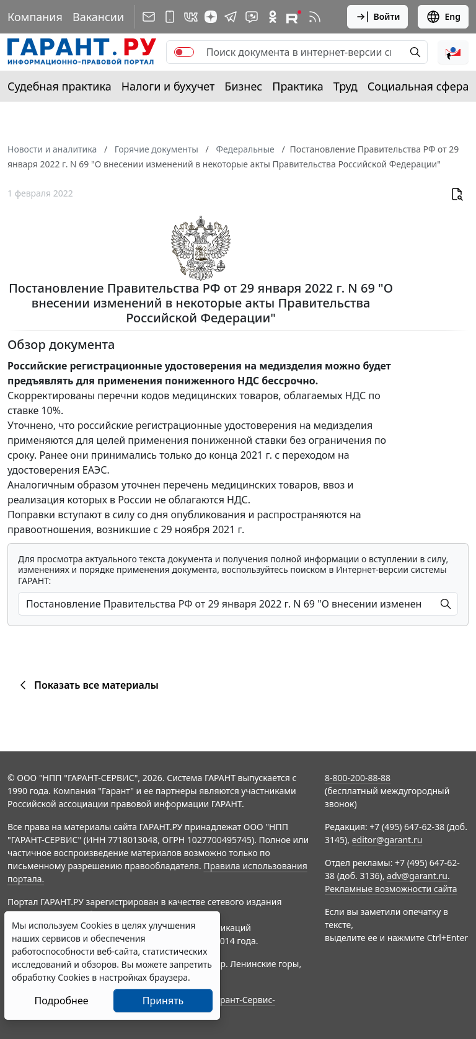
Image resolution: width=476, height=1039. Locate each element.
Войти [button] (377, 16)
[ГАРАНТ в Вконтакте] (190, 16)
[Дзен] (211, 17)
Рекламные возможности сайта (391, 889)
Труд (345, 86)
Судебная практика (59, 86)
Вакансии (98, 16)
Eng (443, 16)
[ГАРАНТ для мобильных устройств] (169, 16)
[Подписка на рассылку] (148, 16)
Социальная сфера (418, 86)
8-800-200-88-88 (357, 778)
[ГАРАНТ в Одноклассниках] (272, 16)
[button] (453, 52)
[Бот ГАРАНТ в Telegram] (251, 16)
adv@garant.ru (417, 876)
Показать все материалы (87, 685)
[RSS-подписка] (314, 16)
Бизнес (243, 86)
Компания (35, 16)
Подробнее (61, 1000)
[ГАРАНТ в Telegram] (230, 16)
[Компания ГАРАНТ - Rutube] (293, 16)
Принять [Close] (163, 1000)
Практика (297, 86)
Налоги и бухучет (168, 86)
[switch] (184, 52)
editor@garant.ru (387, 840)
